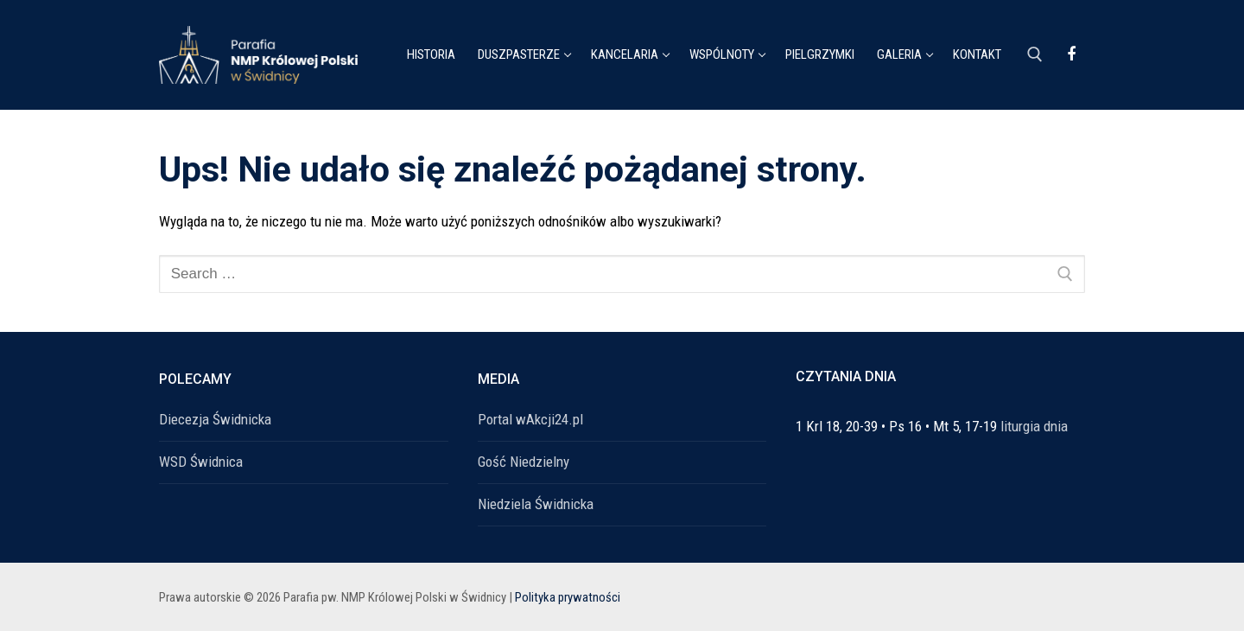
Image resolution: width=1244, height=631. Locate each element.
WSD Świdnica (201, 461)
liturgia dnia (1034, 426)
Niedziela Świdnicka (535, 504)
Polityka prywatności (567, 597)
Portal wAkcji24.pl (530, 419)
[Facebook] (1071, 54)
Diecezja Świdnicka (215, 419)
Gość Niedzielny (523, 461)
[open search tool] (1035, 54)
